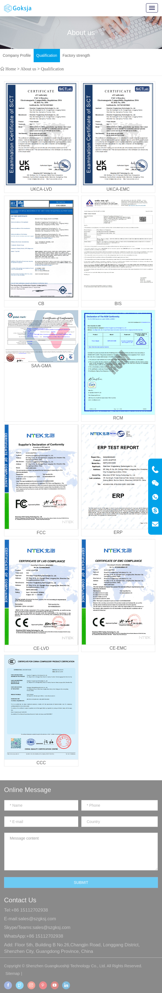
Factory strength (76, 55)
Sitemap (12, 978)
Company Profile (17, 55)
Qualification (46, 55)
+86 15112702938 (29, 914)
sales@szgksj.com (37, 923)
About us (28, 69)
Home (10, 69)
